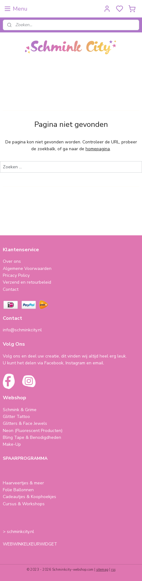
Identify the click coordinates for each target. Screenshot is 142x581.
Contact (10, 289)
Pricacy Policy (16, 275)
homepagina (98, 149)
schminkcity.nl (20, 532)
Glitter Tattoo (16, 417)
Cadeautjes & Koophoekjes (29, 497)
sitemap (102, 569)
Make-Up (12, 444)
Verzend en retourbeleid (27, 282)
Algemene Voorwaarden (27, 268)
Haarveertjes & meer (23, 483)
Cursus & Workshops (24, 504)
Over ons (12, 261)
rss (113, 569)
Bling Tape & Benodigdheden (32, 437)
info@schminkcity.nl (22, 330)
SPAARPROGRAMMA (25, 458)
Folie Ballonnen (18, 490)
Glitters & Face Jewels (25, 423)
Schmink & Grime (20, 410)
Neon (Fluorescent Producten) (32, 431)
